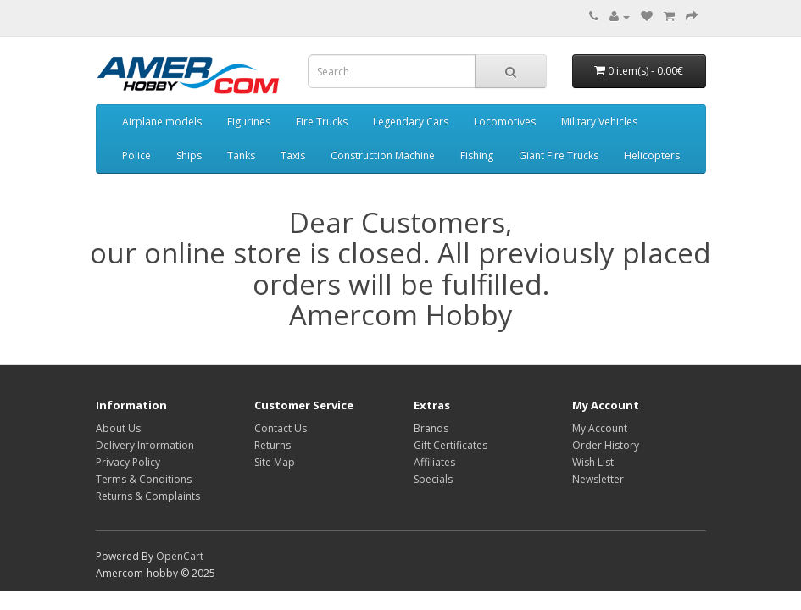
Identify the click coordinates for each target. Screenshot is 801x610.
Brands (431, 428)
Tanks (241, 155)
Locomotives (505, 121)
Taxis (293, 155)
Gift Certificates (450, 445)
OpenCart (179, 556)
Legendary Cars (410, 121)
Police (136, 155)
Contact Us (280, 428)
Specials (433, 479)
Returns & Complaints (148, 496)
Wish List (593, 462)
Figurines (248, 121)
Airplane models (162, 121)
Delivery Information (145, 445)
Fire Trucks (322, 121)
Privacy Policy (128, 462)
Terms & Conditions (144, 479)
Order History (605, 445)
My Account (599, 428)
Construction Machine (383, 155)
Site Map (274, 462)
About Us (118, 428)
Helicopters (652, 155)
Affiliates (434, 462)
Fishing (476, 155)
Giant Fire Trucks (558, 155)
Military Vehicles (599, 121)
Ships (189, 155)
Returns (272, 445)
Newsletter (598, 479)
